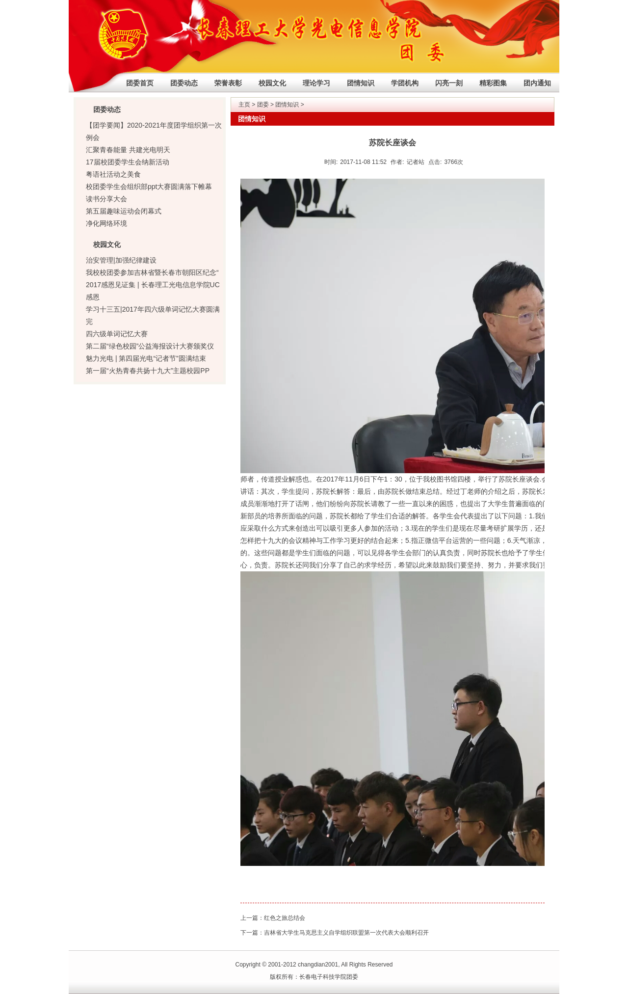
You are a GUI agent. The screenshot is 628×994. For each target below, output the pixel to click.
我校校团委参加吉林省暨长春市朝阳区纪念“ (152, 272)
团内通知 (537, 83)
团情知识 (360, 83)
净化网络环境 (106, 223)
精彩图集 (493, 83)
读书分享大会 (106, 199)
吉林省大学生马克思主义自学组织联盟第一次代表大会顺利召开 (346, 932)
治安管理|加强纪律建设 (121, 260)
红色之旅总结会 (284, 917)
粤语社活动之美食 (113, 174)
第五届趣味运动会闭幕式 (123, 211)
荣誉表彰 (228, 83)
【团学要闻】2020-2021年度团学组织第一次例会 (154, 131)
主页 (244, 104)
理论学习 (316, 83)
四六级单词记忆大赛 (117, 334)
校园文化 (272, 83)
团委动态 (184, 83)
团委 (263, 104)
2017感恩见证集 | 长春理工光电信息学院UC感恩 (153, 291)
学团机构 (405, 83)
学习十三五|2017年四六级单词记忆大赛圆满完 (153, 315)
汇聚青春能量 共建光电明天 (128, 150)
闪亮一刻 (449, 83)
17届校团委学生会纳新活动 (127, 162)
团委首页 (140, 83)
